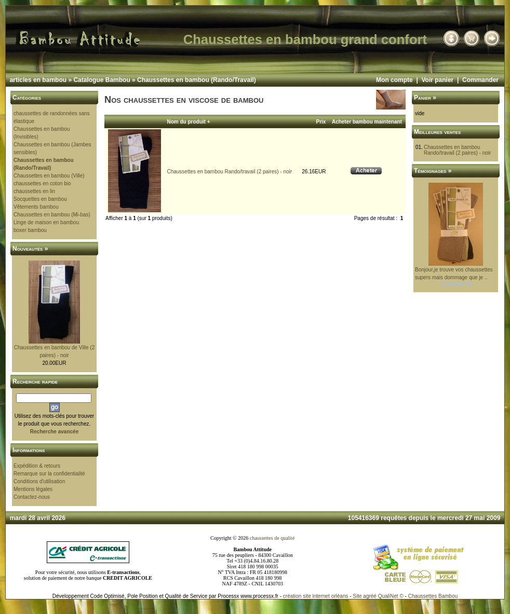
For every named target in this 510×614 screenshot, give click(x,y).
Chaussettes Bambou (433, 596)
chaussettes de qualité (272, 538)
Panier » (425, 97)
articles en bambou (38, 80)
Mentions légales (33, 489)
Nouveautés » (30, 248)
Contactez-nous (32, 497)
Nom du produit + (188, 122)
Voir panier (437, 80)
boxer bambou (30, 230)
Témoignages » (432, 170)
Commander (480, 80)
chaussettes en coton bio (42, 183)
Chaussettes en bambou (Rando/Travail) (196, 80)
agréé (370, 596)
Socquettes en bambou (40, 199)
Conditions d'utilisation (39, 481)
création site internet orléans (315, 596)
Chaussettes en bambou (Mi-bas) (52, 214)
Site (357, 596)
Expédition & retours (37, 466)
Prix (321, 122)
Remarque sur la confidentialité (49, 473)
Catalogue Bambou (101, 80)
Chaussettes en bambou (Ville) (49, 176)
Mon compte (394, 80)
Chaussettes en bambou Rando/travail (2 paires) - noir (229, 171)
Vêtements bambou (36, 207)
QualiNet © (391, 596)
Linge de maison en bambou (46, 222)
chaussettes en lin (34, 191)
